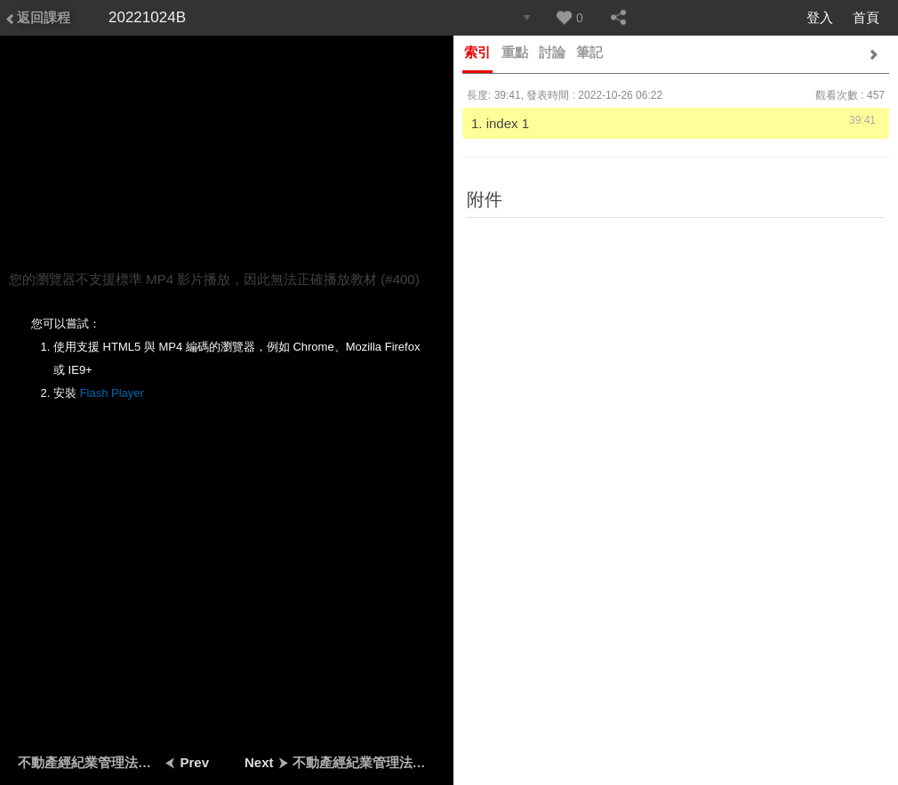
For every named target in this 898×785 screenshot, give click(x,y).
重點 (514, 52)
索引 (477, 52)
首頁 (866, 17)
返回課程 (37, 17)
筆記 (589, 52)
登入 (819, 17)
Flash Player (112, 393)
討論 (552, 52)
